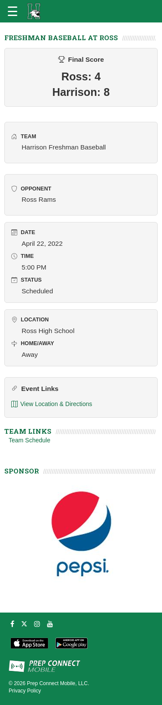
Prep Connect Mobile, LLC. (58, 683)
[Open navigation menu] (12, 11)
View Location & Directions (51, 404)
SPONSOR (21, 471)
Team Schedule (30, 440)
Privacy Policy (25, 691)
